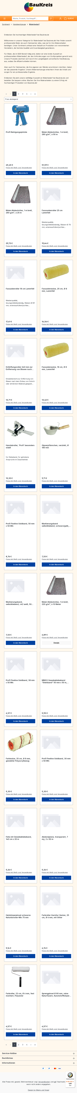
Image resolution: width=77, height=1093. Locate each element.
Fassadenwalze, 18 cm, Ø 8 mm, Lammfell (54, 368)
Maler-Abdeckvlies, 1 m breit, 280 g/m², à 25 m (19, 211)
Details (56, 643)
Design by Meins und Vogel (38, 1090)
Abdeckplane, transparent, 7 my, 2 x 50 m (55, 838)
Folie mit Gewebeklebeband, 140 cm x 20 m (19, 838)
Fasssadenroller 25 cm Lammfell (52, 211)
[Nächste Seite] (31, 94)
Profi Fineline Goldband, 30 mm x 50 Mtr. (56, 759)
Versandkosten (44, 1082)
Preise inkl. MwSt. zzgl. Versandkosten (19, 168)
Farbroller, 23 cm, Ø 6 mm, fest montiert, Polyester (20, 994)
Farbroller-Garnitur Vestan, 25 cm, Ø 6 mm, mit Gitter (55, 916)
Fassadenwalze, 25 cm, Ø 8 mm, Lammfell (54, 290)
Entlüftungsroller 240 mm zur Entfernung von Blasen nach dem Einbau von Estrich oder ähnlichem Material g (19, 368)
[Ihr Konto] (60, 18)
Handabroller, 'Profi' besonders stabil (20, 446)
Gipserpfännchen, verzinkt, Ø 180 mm (55, 446)
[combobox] (30, 18)
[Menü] (4, 18)
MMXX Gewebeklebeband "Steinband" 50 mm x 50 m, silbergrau (54, 681)
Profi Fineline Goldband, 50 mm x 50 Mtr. (20, 525)
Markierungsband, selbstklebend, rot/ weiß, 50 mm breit (19, 603)
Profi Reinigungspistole (16, 132)
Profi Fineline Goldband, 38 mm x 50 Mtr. (20, 681)
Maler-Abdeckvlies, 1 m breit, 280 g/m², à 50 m (55, 133)
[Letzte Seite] (35, 94)
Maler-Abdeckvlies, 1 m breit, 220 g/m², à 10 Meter (55, 603)
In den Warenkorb (20, 173)
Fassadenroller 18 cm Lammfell (20, 289)
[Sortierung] (38, 99)
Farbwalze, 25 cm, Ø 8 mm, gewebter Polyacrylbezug (18, 759)
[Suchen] (50, 18)
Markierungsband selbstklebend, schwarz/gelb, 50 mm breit (55, 525)
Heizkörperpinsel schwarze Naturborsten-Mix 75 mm (18, 916)
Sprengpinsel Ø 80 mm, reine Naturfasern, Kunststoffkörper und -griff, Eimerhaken (55, 994)
